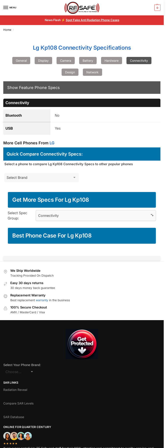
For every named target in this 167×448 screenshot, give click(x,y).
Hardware (112, 60)
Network (92, 72)
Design (70, 72)
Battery (88, 60)
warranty (42, 300)
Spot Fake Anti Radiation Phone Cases (92, 20)
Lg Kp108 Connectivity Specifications (82, 47)
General (21, 60)
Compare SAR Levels (18, 403)
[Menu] (9, 7)
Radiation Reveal (15, 390)
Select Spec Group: (17, 215)
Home (7, 29)
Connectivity (139, 60)
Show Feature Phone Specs (33, 87)
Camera (65, 60)
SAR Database (13, 417)
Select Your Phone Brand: (22, 365)
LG (52, 143)
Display (43, 60)
